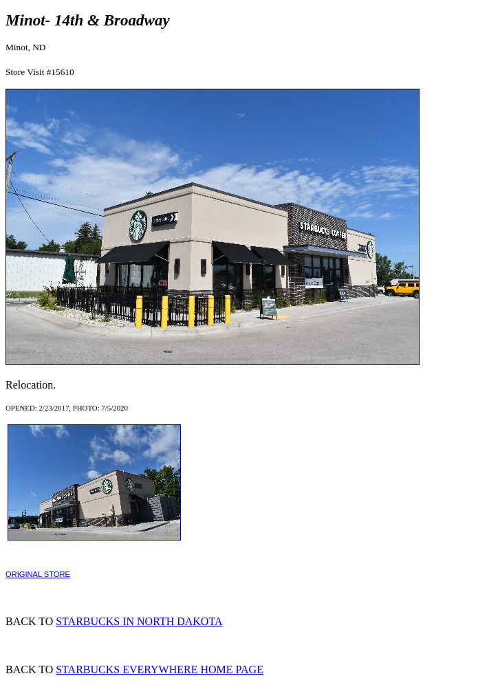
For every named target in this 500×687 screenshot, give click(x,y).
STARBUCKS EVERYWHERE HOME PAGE (159, 669)
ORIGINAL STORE (38, 574)
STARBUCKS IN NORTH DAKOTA (139, 621)
